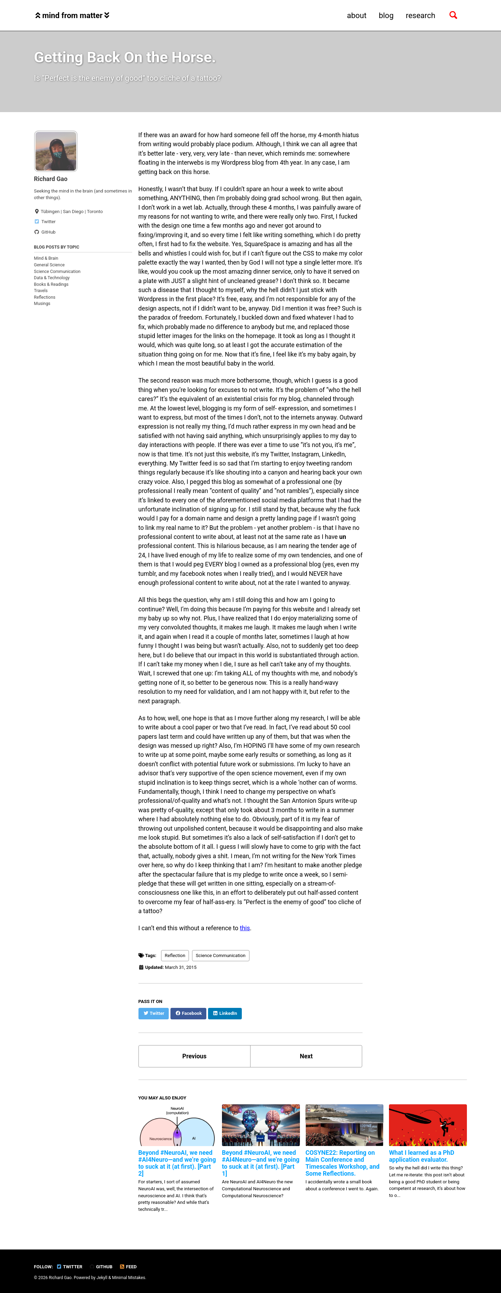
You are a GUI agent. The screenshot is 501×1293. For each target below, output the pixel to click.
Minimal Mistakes (128, 1277)
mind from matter (72, 15)
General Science (49, 264)
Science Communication (57, 271)
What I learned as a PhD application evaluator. (421, 1156)
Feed (128, 1266)
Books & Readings (51, 284)
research (420, 15)
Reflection (175, 955)
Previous (194, 1056)
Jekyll (102, 1277)
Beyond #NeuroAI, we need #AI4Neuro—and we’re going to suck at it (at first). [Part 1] (261, 1163)
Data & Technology (52, 277)
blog (386, 15)
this (245, 928)
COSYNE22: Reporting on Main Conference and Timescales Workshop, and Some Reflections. (342, 1163)
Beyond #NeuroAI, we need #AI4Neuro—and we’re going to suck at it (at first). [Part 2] (177, 1163)
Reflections (45, 297)
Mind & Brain (46, 258)
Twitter (69, 1266)
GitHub (100, 1266)
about (356, 15)
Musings (42, 303)
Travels (41, 290)
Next (306, 1056)
